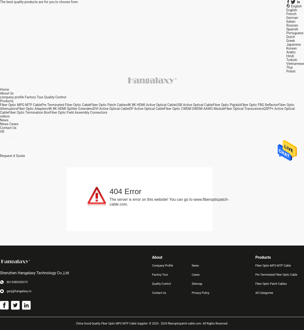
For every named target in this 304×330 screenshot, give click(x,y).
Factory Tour (34, 97)
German (292, 18)
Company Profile (162, 265)
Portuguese (295, 33)
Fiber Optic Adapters (32, 109)
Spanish (292, 29)
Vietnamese (295, 64)
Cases (14, 124)
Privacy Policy (200, 293)
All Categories (264, 293)
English (291, 10)
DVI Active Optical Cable (111, 109)
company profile (12, 97)
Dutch (290, 37)
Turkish (291, 60)
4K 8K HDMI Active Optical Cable (151, 105)
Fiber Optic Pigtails (227, 105)
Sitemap (197, 283)
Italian (290, 21)
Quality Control (55, 97)
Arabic (291, 52)
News (4, 124)
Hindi (290, 56)
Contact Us (159, 293)
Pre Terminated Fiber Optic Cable (65, 105)
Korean (291, 48)
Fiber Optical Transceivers (244, 109)
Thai (289, 67)
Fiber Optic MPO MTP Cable (20, 105)
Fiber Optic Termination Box (29, 112)
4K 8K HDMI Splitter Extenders (70, 109)
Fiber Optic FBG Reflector (259, 105)
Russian (292, 25)
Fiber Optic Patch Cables (108, 105)
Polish (290, 71)
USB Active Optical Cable (194, 105)
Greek (290, 41)
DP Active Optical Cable (146, 109)
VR (2, 132)
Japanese (293, 44)
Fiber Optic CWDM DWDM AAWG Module (194, 109)
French (291, 14)
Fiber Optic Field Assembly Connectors (78, 112)
